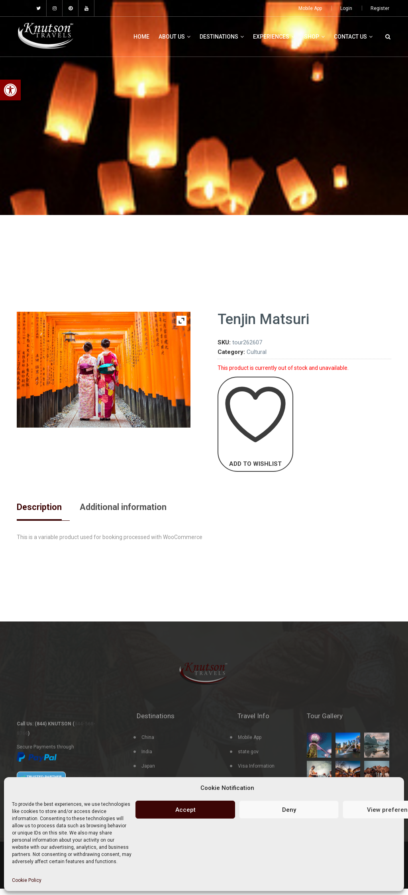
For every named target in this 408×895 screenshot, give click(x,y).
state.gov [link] (248, 758)
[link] (10, 90)
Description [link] (42, 507)
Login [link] (346, 8)
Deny (289, 809)
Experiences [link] (274, 36)
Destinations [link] (222, 36)
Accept (185, 809)
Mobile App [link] (310, 8)
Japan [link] (148, 772)
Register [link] (380, 8)
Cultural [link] (257, 352)
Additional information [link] (133, 507)
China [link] (147, 743)
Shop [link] (314, 36)
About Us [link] (174, 36)
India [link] (146, 758)
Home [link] (141, 36)
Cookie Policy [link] (26, 880)
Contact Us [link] (353, 36)
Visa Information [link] (256, 772)
